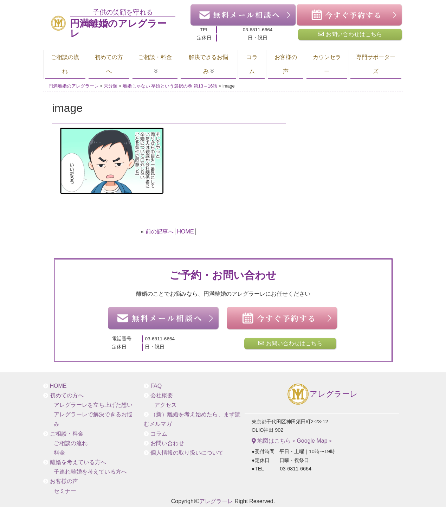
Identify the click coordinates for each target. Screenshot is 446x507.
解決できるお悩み (208, 64)
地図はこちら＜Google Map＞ (292, 441)
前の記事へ (160, 232)
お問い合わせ (167, 443)
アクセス (165, 405)
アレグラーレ (322, 394)
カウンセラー (327, 64)
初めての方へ (109, 64)
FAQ (156, 386)
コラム (252, 64)
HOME (185, 232)
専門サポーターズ (375, 64)
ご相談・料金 (155, 57)
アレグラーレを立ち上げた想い (93, 405)
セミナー (65, 491)
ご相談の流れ (65, 64)
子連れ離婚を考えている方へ (90, 472)
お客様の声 (285, 64)
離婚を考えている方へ (78, 462)
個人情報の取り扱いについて (187, 453)
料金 (59, 453)
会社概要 (161, 395)
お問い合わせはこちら (350, 34)
